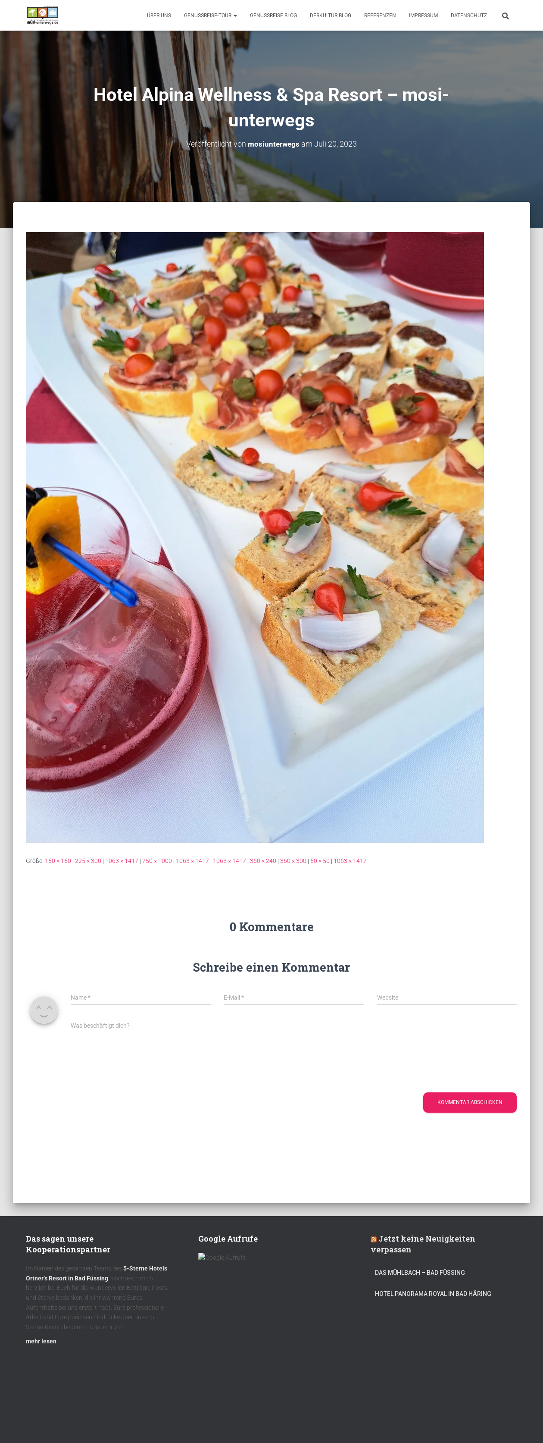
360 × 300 (293, 860)
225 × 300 (88, 860)
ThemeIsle (503, 1423)
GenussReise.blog (273, 16)
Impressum (423, 16)
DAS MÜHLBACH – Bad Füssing (420, 1277)
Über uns (159, 16)
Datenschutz (469, 16)
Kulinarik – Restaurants (66, 1423)
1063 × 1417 (121, 860)
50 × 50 (320, 860)
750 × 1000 (157, 860)
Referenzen (380, 16)
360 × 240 (263, 860)
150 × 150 (58, 860)
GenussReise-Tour (210, 16)
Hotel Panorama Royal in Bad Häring (433, 1297)
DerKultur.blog (330, 16)
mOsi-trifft (187, 1423)
